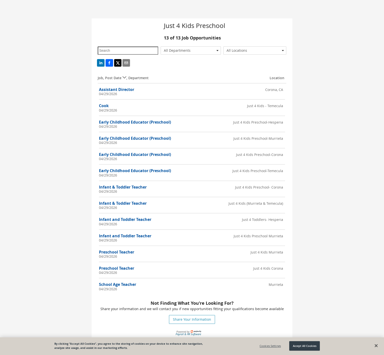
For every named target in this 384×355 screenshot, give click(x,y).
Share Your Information (192, 319)
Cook (104, 105)
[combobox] (191, 50)
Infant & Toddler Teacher (123, 187)
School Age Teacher (117, 284)
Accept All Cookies (304, 346)
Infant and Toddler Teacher (125, 219)
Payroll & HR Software (188, 334)
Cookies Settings (270, 346)
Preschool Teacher (116, 252)
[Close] (376, 345)
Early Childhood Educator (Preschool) (135, 122)
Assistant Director (116, 89)
